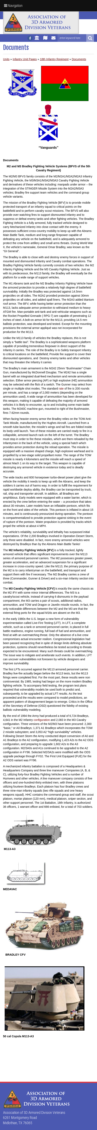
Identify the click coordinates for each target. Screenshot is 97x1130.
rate (61, 388)
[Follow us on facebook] (30, 38)
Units (6, 59)
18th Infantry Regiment (54, 59)
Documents (79, 59)
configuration (42, 719)
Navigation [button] (13, 5)
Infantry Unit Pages (25, 59)
